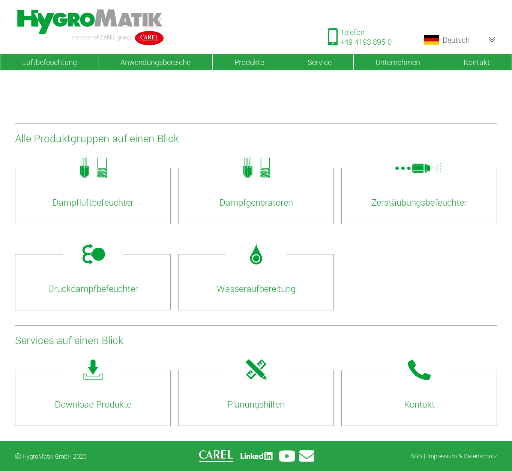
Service (320, 62)
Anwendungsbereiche (155, 62)
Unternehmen (397, 62)
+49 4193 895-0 (366, 42)
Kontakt (477, 62)
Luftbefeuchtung (49, 62)
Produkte (249, 62)
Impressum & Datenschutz (462, 456)
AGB (416, 456)
